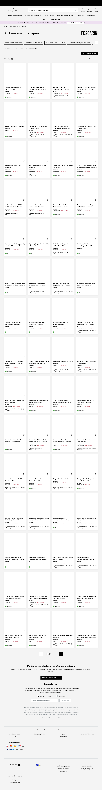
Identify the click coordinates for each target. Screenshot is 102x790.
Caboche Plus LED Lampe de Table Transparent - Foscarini (14, 358)
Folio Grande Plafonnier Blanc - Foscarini (63, 632)
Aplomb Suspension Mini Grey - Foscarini (15, 163)
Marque (16, 22)
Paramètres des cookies (87, 762)
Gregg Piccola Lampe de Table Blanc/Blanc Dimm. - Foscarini (86, 632)
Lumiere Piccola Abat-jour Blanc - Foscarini (13, 84)
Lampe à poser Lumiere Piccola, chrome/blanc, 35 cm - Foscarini (87, 163)
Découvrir (63, 19)
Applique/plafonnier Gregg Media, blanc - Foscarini (85, 202)
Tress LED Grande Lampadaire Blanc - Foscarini (14, 398)
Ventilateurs (49, 12)
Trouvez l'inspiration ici (50, 673)
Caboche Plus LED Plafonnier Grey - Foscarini (38, 123)
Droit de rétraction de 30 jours (87, 730)
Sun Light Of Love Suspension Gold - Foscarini (86, 437)
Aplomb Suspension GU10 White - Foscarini (61, 319)
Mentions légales (63, 766)
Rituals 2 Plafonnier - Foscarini (14, 123)
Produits (7, 44)
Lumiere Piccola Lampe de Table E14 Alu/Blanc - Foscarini (14, 554)
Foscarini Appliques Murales (79, 39)
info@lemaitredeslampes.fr (15, 730)
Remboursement (63, 732)
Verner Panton (15, 777)
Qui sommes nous (63, 761)
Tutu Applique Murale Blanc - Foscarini (38, 163)
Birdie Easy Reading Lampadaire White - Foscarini (62, 515)
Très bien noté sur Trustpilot (17, 1)
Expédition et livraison (63, 729)
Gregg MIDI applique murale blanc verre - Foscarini (86, 280)
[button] (23, 78)
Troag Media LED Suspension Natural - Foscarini (86, 476)
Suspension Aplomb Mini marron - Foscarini (60, 593)
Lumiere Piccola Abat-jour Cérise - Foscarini (37, 476)
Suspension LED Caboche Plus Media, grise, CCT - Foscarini (38, 437)
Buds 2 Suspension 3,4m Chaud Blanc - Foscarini (63, 554)
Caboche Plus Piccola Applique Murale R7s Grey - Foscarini (86, 84)
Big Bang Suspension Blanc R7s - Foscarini (39, 241)
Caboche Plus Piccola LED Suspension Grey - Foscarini (61, 280)
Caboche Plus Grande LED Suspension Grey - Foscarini (85, 319)
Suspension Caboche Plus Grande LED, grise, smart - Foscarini (37, 280)
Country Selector (63, 767)
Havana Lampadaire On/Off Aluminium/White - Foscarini (14, 476)
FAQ (15, 732)
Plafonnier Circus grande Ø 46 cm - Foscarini (86, 358)
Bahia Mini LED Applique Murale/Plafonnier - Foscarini (62, 437)
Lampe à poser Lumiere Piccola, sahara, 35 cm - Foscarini (87, 593)
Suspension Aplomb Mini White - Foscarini (63, 163)
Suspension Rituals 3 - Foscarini (63, 357)
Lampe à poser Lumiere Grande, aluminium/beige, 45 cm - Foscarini (39, 358)
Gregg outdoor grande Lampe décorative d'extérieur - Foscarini (14, 593)
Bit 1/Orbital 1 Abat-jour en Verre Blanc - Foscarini (13, 632)
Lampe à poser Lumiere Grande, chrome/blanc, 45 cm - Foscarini (15, 280)
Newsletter (87, 729)
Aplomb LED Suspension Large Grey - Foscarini (86, 123)
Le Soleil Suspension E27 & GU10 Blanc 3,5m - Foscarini (14, 202)
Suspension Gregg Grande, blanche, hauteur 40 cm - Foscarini (13, 437)
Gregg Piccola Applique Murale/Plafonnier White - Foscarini (37, 84)
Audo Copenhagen (15, 775)
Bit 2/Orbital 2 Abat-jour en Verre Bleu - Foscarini (37, 632)
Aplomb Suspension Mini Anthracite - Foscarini (36, 319)
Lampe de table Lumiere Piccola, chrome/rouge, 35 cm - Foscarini (62, 398)
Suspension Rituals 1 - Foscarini (63, 475)
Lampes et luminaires (9, 22)
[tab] (9, 50)
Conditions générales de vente (63, 762)
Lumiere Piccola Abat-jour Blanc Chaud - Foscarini (37, 202)
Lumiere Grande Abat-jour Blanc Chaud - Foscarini (13, 319)
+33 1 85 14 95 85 (15, 729)
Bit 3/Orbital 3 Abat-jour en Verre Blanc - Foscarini (85, 398)
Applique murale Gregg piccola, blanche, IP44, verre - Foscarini (15, 241)
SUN (75, 19)
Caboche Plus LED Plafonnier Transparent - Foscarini (62, 202)
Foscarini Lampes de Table (55, 39)
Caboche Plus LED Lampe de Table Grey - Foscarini (14, 515)
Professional (55, 16)
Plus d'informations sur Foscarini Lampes (26, 44)
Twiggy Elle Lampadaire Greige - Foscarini (86, 515)
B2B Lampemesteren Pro (87, 764)
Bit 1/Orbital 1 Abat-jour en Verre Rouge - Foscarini (85, 241)
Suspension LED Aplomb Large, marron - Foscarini (39, 515)
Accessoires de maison (15, 780)
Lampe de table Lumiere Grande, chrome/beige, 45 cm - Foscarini (62, 124)
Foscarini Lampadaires (13, 39)
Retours (63, 730)
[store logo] (14, 6)
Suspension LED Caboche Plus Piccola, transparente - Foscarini (38, 398)
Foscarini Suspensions (34, 39)
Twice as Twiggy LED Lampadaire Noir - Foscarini (61, 84)
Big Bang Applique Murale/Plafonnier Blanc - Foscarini (85, 554)
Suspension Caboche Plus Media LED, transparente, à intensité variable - (37, 554)
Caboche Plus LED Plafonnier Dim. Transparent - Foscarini (38, 593)
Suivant (95, 39)
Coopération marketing (87, 766)
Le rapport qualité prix (15, 778)
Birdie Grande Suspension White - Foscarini (61, 241)
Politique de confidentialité (59, 712)
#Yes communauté (87, 761)
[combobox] (53, 6)
